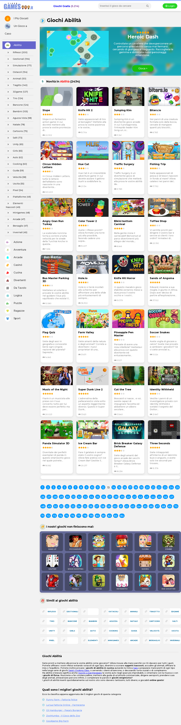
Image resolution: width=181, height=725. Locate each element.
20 (147, 487)
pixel (51, 640)
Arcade (13, 257)
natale (134, 621)
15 (119, 487)
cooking (113, 631)
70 (175, 506)
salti (175, 621)
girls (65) (14, 151)
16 (125, 487)
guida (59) (15, 170)
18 (136, 487)
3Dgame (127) (17, 92)
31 (73, 497)
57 (96, 506)
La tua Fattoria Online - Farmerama (65, 705)
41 (134, 497)
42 (140, 497)
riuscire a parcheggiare (90, 673)
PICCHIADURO (75, 542)
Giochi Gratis (61, 6)
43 (146, 497)
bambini (93, 621)
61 (121, 506)
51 (61, 506)
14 (113, 487)
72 (48, 515)
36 (103, 497)
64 (139, 506)
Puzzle (13, 303)
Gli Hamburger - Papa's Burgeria (64, 710)
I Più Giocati (16, 19)
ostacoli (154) (16, 72)
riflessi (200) (16, 52)
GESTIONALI (99, 562)
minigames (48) (18, 213)
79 (91, 515)
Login (170, 6)
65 (145, 506)
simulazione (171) (18, 65)
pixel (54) (14, 190)
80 (97, 515)
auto (93, 631)
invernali (175, 640)
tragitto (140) (16, 85)
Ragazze (14, 311)
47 (171, 497)
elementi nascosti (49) (14, 205)
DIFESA (99, 582)
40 (128, 497)
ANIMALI (145, 582)
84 (122, 515)
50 (55, 506)
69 (169, 506)
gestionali (72, 612)
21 (153, 487)
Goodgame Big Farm (57, 721)
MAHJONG (122, 562)
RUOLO (75, 582)
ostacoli (113, 612)
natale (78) (15, 124)
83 (115, 515)
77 (78, 515)
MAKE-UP (52, 542)
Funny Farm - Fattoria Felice (61, 699)
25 (177, 487)
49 (49, 506)
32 (79, 497)
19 (141, 487)
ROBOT (52, 582)
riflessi (52, 612)
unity (52, 631)
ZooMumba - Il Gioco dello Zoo (63, 715)
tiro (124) (14, 98)
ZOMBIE (168, 542)
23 (165, 487)
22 (159, 487)
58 (102, 506)
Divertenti (15, 280)
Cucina (13, 273)
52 (67, 506)
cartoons (154, 621)
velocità (154, 631)
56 (90, 506)
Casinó (13, 265)
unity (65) (14, 144)
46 (165, 497)
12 (103, 487)
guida (134, 631)
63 (132, 506)
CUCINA (145, 542)
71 (42, 515)
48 (43, 506)
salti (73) (14, 138)
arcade (134, 640)
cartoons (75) (17, 131)
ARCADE (168, 562)
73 (54, 515)
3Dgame (175, 612)
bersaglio (154, 640)
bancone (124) (17, 105)
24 (171, 487)
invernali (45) (16, 232)
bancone (72, 621)
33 (85, 497)
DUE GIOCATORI (168, 582)
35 (97, 497)
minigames (113, 640)
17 (130, 487)
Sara (135, 668)
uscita (175, 631)
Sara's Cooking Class (78, 670)
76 (72, 515)
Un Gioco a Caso (16, 29)
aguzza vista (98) (19, 118)
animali (134, 612)
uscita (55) (15, 184)
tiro (52, 621)
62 (126, 506)
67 (157, 506)
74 (60, 515)
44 (153, 497)
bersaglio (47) (17, 226)
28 (55, 497)
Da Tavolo (15, 288)
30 (67, 497)
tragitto (155, 612)
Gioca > (142, 68)
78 (85, 515)
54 (79, 506)
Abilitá (13, 45)
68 (163, 506)
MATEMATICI (122, 582)
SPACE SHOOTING (75, 562)
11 (98, 487)
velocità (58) (16, 177)
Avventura (15, 250)
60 (115, 506)
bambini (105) (17, 111)
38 (116, 497)
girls (72, 631)
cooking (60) (16, 164)
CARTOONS (99, 542)
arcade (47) (15, 219)
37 (109, 497)
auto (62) (14, 157)
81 (103, 515)
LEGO (122, 542)
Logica (13, 296)
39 (122, 497)
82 (109, 515)
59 (108, 506)
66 (151, 506)
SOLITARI (52, 562)
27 (48, 497)
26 (42, 497)
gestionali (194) (18, 59)
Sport (12, 319)
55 (85, 506)
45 (159, 497)
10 (92, 487)
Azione (13, 242)
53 (73, 506)
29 (61, 497)
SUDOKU (145, 562)
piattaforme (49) (18, 197)
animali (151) (16, 78)
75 (66, 515)
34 (91, 497)
